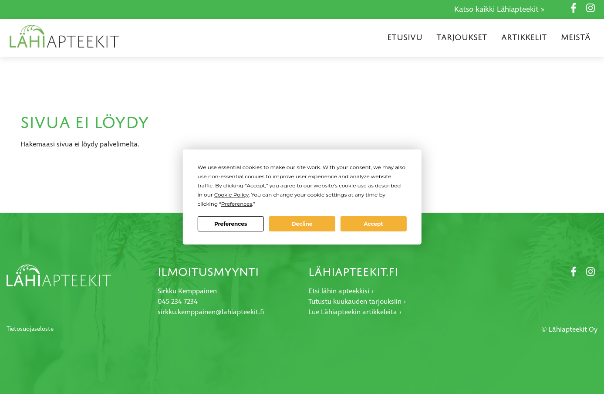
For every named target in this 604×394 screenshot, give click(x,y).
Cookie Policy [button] (231, 194)
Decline (302, 224)
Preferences (230, 224)
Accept (373, 224)
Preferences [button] (236, 203)
